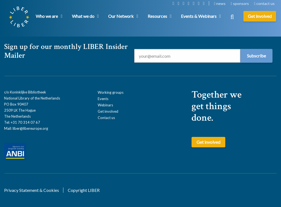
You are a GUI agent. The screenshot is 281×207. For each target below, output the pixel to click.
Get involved (108, 111)
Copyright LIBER (84, 190)
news (220, 3)
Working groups (110, 92)
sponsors (240, 3)
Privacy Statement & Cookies (31, 190)
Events (103, 98)
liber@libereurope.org (30, 128)
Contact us (106, 117)
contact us (264, 3)
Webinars (105, 105)
